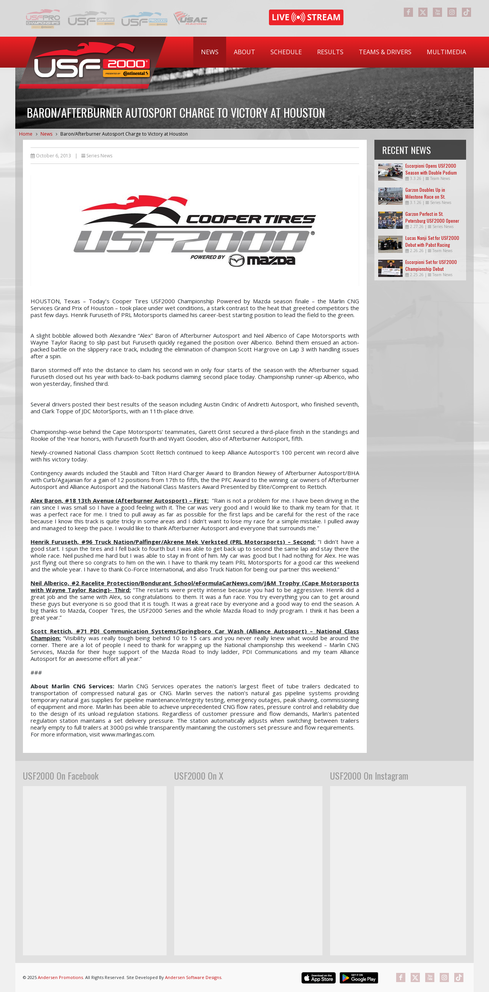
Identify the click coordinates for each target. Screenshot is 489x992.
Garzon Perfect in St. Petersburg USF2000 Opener (432, 217)
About (244, 52)
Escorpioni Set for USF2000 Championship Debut (431, 265)
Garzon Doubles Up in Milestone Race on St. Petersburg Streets (425, 196)
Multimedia (446, 52)
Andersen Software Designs (193, 977)
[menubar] (333, 52)
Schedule (286, 52)
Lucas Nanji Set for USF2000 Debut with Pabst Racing (432, 241)
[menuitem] (209, 52)
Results (330, 52)
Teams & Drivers (385, 52)
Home (25, 134)
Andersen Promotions (60, 977)
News (210, 52)
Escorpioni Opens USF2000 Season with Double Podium (431, 169)
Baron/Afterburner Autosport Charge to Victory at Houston (124, 134)
